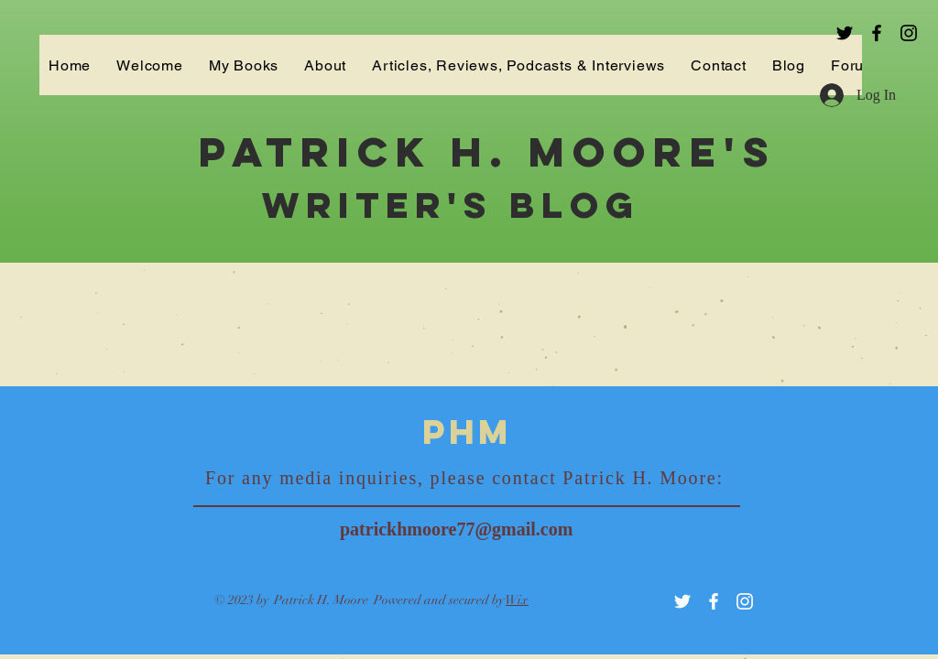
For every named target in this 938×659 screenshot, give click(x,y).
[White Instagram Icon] (745, 601)
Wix (517, 600)
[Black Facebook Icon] (877, 33)
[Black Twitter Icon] (845, 33)
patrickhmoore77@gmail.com (456, 529)
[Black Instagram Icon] (909, 33)
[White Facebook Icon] (714, 601)
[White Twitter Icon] (682, 601)
